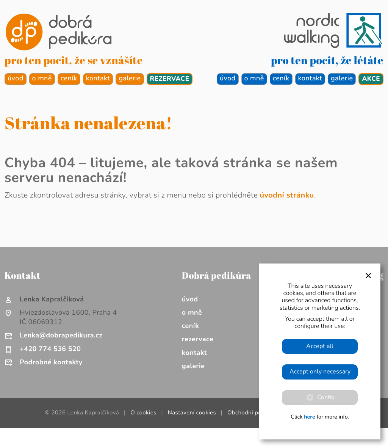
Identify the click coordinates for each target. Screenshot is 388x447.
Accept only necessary (319, 371)
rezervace (169, 79)
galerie (130, 78)
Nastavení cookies (192, 413)
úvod (15, 78)
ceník (69, 78)
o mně (42, 78)
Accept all (319, 346)
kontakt (98, 78)
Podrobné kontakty (51, 362)
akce (371, 79)
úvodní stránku (287, 195)
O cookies (143, 413)
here (309, 417)
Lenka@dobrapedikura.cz (61, 335)
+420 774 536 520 (50, 349)
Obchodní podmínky (254, 413)
